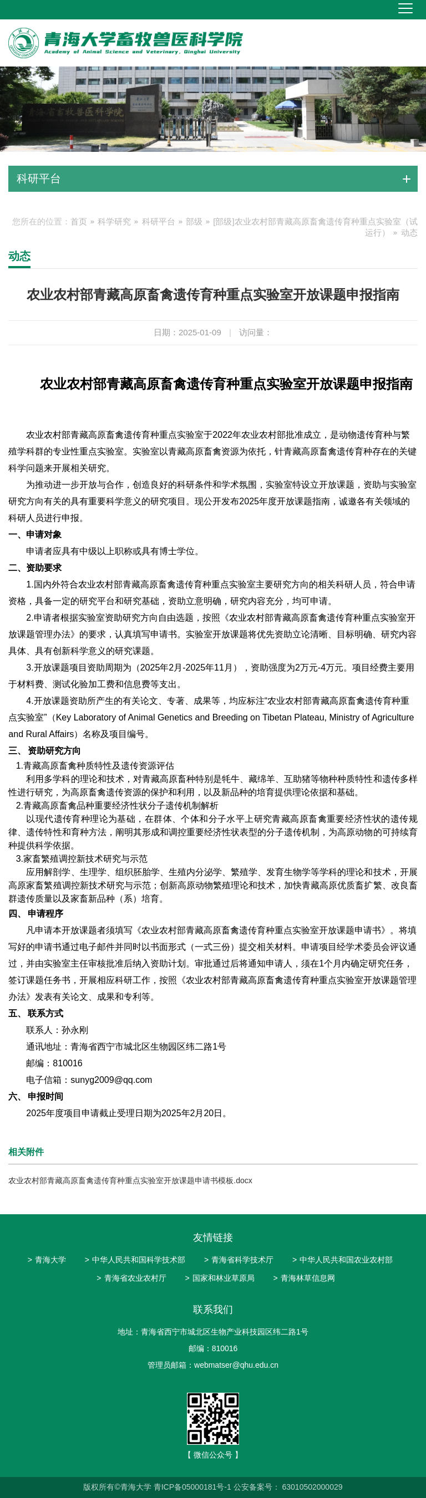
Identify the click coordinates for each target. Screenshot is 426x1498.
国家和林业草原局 (219, 1278)
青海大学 (47, 1259)
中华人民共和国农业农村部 (342, 1259)
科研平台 (158, 221)
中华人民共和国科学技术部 (135, 1259)
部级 (194, 221)
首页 (78, 221)
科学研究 (114, 221)
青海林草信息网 (303, 1278)
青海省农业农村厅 (131, 1278)
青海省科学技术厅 (238, 1259)
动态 (409, 232)
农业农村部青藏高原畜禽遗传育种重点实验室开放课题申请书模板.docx (130, 1180)
